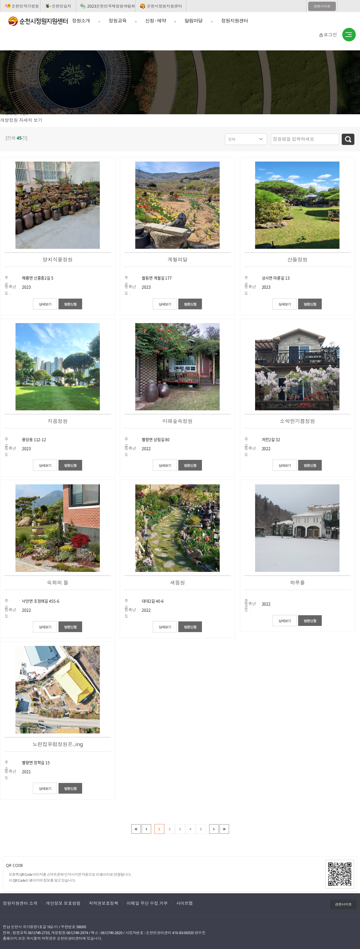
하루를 (297, 581)
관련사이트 (322, 6)
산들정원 (297, 258)
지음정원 (58, 420)
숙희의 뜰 (58, 581)
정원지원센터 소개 (20, 902)
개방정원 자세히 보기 (21, 120)
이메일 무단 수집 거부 (147, 902)
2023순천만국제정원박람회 (111, 6)
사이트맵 (349, 35)
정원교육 (118, 20)
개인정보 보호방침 (63, 902)
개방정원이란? (14, 113)
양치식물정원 (57, 258)
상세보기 (40, 303)
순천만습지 (61, 6)
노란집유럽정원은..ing (57, 743)
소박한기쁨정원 (297, 420)
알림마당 (193, 20)
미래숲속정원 (177, 420)
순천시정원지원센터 (164, 6)
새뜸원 (177, 581)
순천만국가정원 (25, 6)
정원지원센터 (234, 20)
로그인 (330, 35)
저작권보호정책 (103, 902)
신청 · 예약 (155, 20)
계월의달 (177, 258)
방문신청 (76, 303)
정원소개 (81, 20)
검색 (348, 139)
